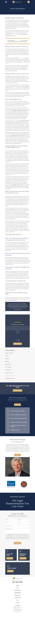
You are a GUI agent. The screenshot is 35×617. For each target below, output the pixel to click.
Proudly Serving (17, 597)
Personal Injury (17, 595)
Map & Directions (17, 612)
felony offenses (14, 34)
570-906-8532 (17, 582)
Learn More (10, 558)
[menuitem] (17, 353)
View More (10, 571)
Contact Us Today (17, 390)
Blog (17, 600)
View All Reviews (17, 343)
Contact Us (17, 404)
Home (17, 587)
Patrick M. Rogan (17, 590)
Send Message (17, 543)
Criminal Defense (17, 592)
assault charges (8, 63)
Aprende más (23, 558)
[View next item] (19, 340)
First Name (7, 519)
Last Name (19, 519)
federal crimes (14, 87)
